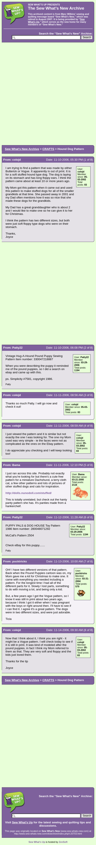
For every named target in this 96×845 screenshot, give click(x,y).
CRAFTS (48, 149)
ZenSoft (63, 842)
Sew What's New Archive (22, 149)
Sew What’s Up (22, 822)
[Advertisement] (48, 93)
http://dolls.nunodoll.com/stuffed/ (28, 493)
